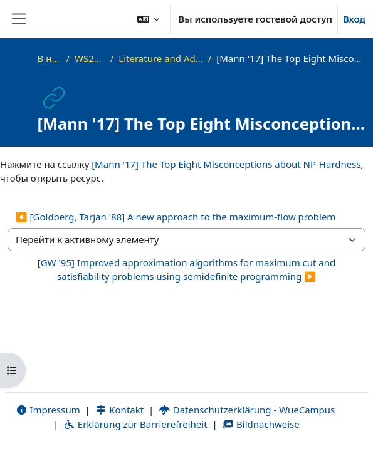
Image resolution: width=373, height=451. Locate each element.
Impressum (48, 409)
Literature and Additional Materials (160, 58)
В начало (49, 58)
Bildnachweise (260, 424)
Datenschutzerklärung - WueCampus (247, 409)
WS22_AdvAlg (90, 58)
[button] (148, 19)
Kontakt (119, 409)
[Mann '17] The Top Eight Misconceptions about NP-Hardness (226, 164)
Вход (354, 19)
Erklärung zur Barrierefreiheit (135, 424)
